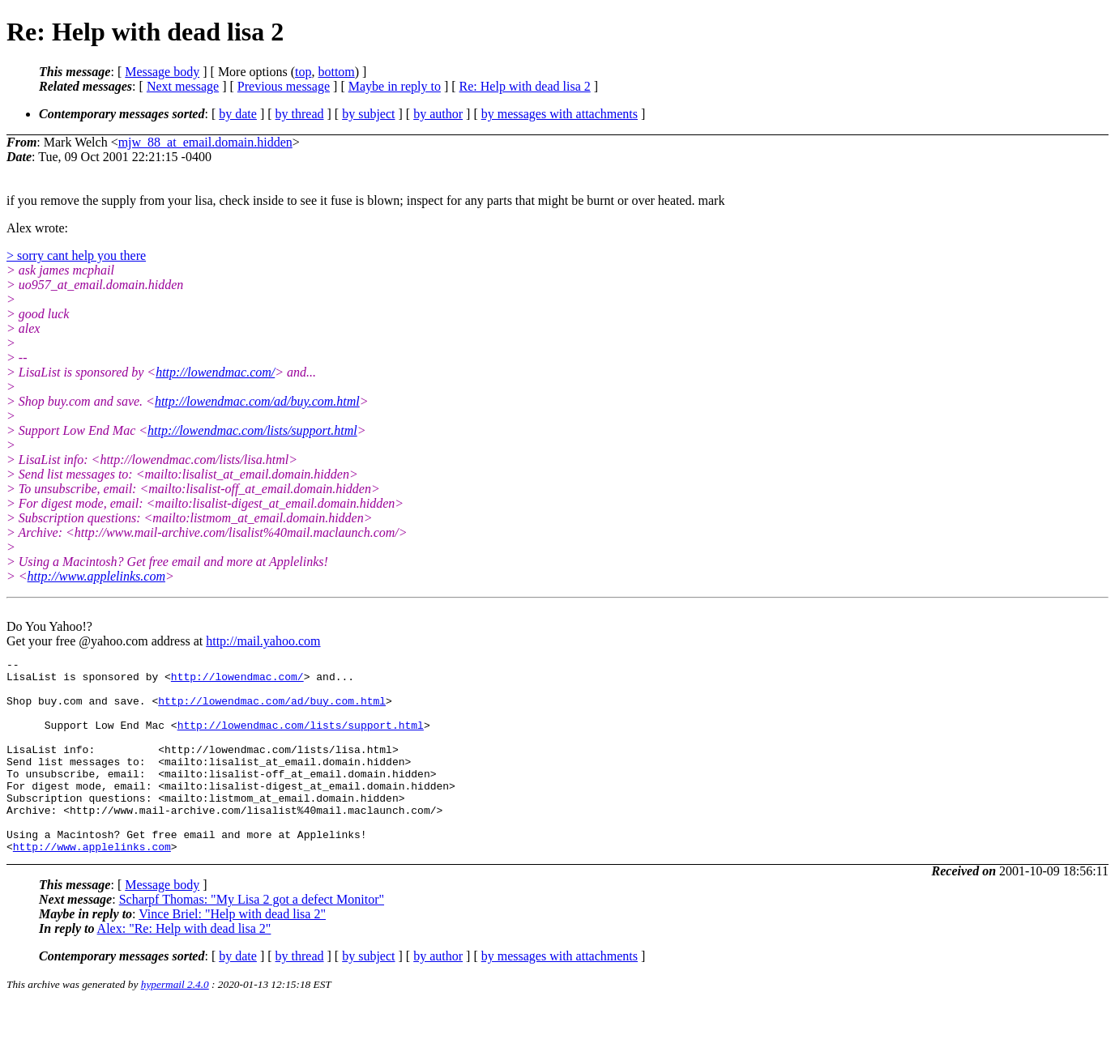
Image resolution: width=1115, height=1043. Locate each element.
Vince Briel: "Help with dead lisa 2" (232, 953)
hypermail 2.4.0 (175, 1023)
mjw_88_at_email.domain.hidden (205, 142)
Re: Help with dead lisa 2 (525, 86)
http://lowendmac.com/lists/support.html (252, 430)
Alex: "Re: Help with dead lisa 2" (184, 967)
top (303, 72)
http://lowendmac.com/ (215, 372)
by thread (300, 114)
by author (438, 114)
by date (238, 114)
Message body (162, 72)
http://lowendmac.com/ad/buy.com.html (257, 401)
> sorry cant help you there (76, 255)
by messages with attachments (559, 114)
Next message (183, 86)
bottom (336, 72)
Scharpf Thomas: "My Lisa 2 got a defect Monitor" (251, 938)
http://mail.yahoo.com (263, 641)
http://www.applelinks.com (96, 576)
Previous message (283, 86)
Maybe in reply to (394, 86)
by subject (368, 114)
